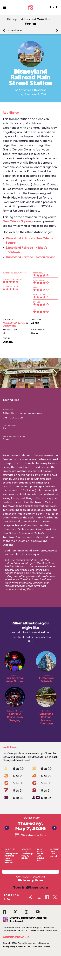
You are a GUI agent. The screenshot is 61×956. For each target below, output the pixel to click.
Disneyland (40, 90)
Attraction (25, 90)
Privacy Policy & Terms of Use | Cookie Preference (26, 946)
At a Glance (15, 30)
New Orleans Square (17, 221)
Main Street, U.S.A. (14, 323)
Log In (54, 7)
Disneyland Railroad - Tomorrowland (30, 257)
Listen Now (17, 937)
